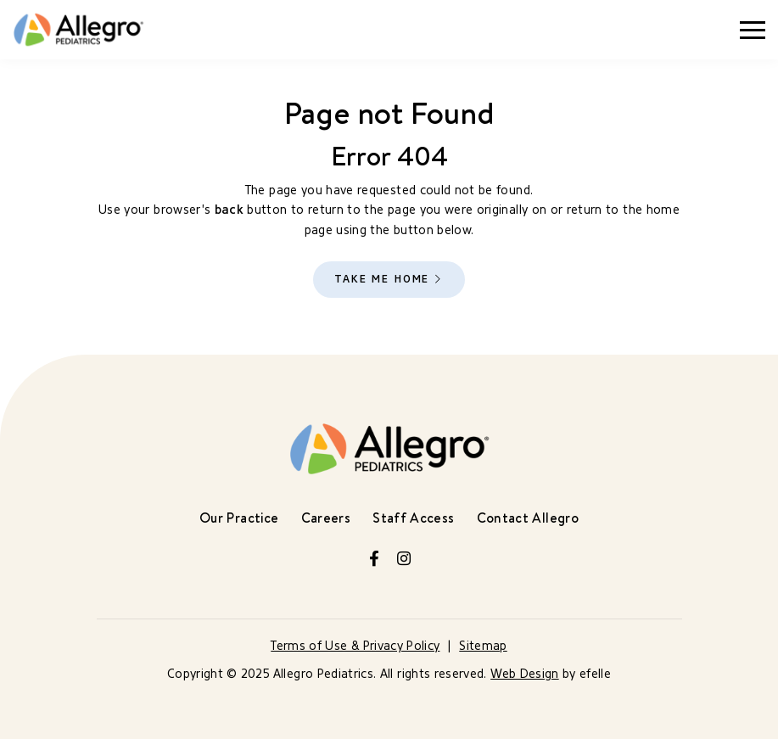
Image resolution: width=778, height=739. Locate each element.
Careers (325, 517)
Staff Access (413, 517)
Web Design (524, 674)
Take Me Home (381, 278)
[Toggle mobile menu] (752, 30)
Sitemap (483, 646)
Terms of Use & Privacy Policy (355, 646)
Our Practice (238, 517)
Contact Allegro (528, 517)
